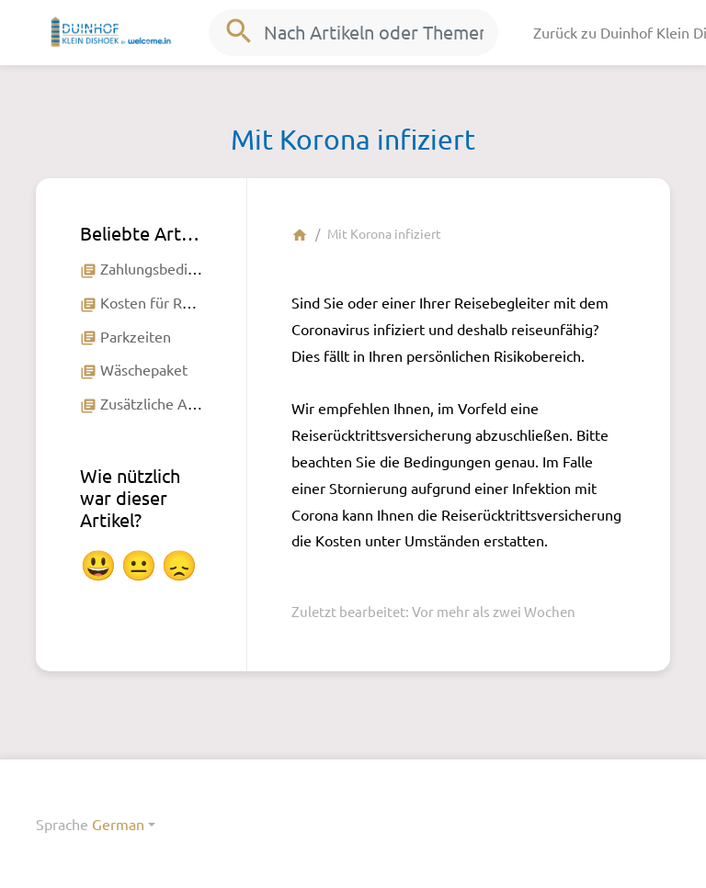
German (118, 824)
